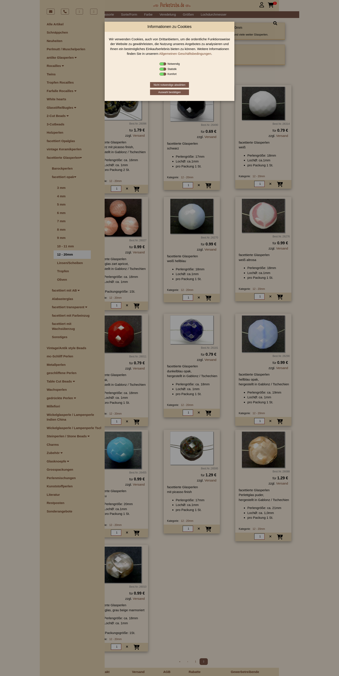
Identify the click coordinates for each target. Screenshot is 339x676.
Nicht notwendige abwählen (169, 84)
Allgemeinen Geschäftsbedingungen (185, 53)
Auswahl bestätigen (169, 92)
